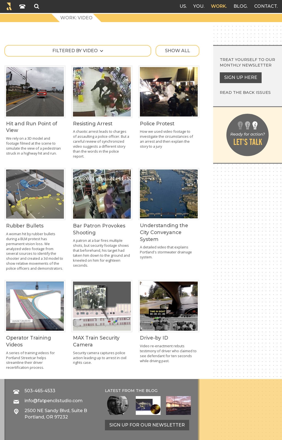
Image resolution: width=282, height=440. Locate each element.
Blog (240, 6)
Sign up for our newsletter (147, 425)
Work (218, 6)
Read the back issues (245, 92)
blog (152, 390)
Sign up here (240, 77)
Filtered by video (75, 50)
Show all (177, 50)
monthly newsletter (246, 65)
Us (183, 6)
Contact (265, 6)
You (198, 6)
